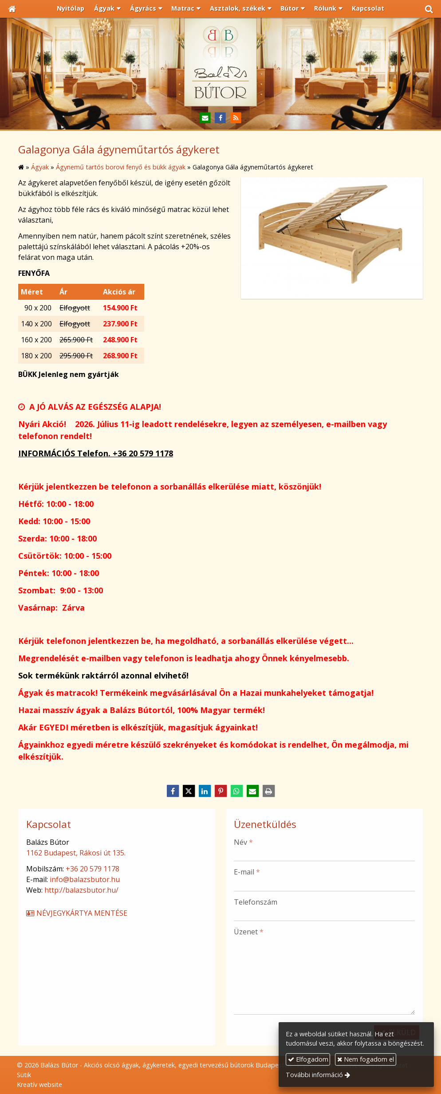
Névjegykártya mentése (76, 913)
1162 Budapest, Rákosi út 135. (76, 853)
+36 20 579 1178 (92, 869)
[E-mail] (205, 118)
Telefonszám (255, 902)
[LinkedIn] (204, 791)
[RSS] (235, 118)
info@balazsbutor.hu (85, 879)
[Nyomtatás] (268, 791)
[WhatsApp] (236, 791)
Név (243, 842)
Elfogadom (308, 1059)
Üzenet (249, 932)
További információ (314, 1074)
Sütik (24, 1074)
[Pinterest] (220, 791)
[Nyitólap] (12, 9)
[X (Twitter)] (188, 791)
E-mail (247, 872)
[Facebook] (220, 118)
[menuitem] (71, 9)
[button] (429, 9)
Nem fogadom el (365, 1059)
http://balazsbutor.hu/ (81, 890)
